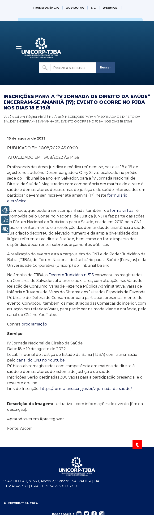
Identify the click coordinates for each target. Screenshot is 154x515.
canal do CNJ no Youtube (41, 360)
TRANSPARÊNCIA (46, 7)
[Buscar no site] (68, 67)
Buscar (105, 67)
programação (34, 324)
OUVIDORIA (75, 7)
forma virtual (122, 210)
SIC (93, 7)
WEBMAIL (110, 7)
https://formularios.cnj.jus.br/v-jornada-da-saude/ (86, 388)
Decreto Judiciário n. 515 (71, 275)
